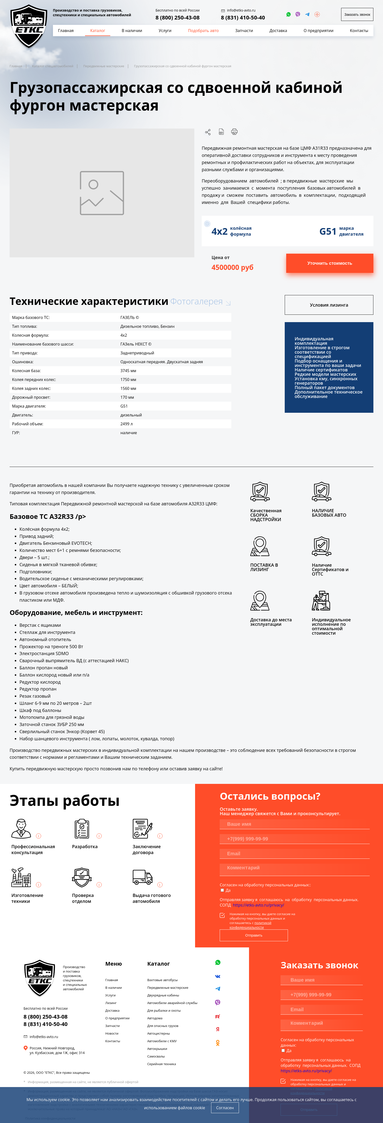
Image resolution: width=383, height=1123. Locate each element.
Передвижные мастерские (167, 976)
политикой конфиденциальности (250, 925)
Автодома (155, 1006)
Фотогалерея (196, 301)
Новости (111, 1021)
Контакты (112, 1029)
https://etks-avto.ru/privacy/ (258, 905)
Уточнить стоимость (329, 263)
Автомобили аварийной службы (172, 991)
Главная (111, 968)
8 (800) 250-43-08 (177, 17)
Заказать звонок (357, 15)
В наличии (113, 976)
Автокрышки (157, 1037)
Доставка (112, 998)
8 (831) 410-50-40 (243, 17)
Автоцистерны (158, 1021)
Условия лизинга (329, 305)
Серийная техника (161, 1052)
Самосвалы (156, 1044)
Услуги (110, 983)
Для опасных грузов (162, 1014)
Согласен (225, 1107)
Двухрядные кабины (163, 983)
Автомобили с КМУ (162, 1029)
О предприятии (117, 1006)
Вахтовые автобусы (162, 968)
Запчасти (112, 1014)
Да (228, 890)
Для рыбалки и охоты (164, 998)
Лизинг (111, 991)
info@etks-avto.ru (44, 1025)
